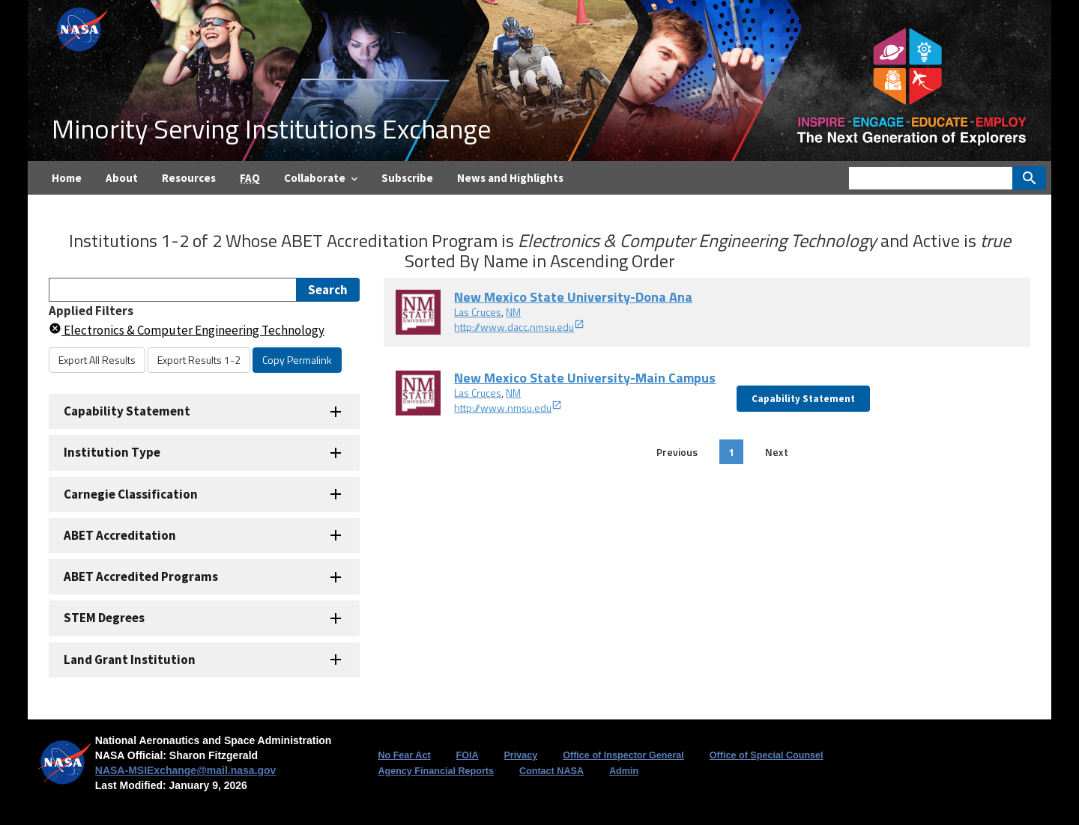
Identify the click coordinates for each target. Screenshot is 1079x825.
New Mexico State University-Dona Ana (573, 297)
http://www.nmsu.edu (508, 407)
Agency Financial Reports (436, 771)
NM (513, 312)
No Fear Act (404, 755)
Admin (623, 771)
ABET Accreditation (120, 535)
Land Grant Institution (130, 659)
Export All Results (97, 360)
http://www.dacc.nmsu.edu (519, 327)
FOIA (467, 755)
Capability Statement (127, 411)
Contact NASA (551, 771)
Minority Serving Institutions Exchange (271, 128)
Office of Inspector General (623, 755)
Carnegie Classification (131, 494)
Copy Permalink (297, 360)
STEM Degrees (104, 617)
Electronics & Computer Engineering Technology (186, 330)
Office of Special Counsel (766, 755)
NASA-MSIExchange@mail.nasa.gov (185, 770)
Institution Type (112, 452)
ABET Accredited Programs (141, 576)
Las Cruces (477, 312)
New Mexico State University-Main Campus (585, 378)
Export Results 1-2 (199, 360)
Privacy (520, 755)
